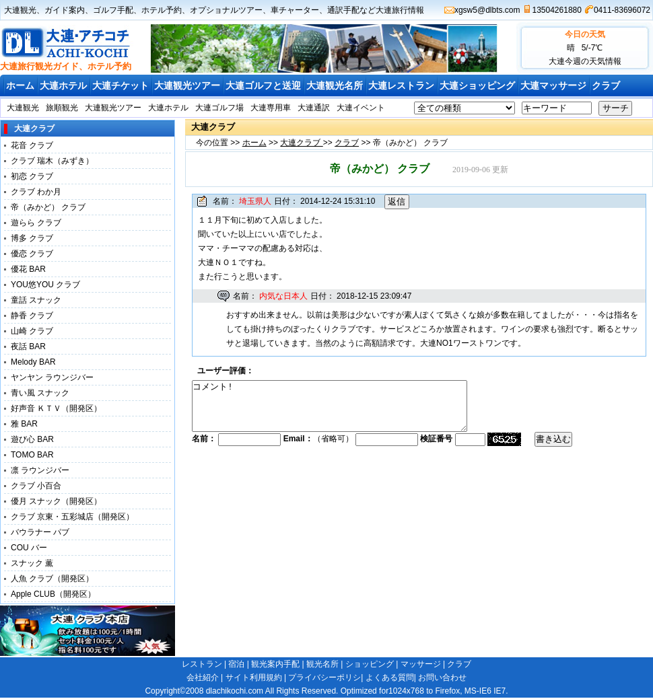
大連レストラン (401, 85)
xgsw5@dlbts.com (487, 10)
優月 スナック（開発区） (56, 501)
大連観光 (20, 10)
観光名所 (322, 664)
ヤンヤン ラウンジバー (52, 377)
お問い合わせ (442, 677)
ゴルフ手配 (113, 10)
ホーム (20, 85)
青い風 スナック (40, 393)
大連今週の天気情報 (585, 61)
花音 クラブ (32, 145)
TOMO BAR (32, 454)
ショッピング (369, 664)
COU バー (29, 547)
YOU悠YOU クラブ (45, 284)
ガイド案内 (64, 10)
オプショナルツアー (226, 10)
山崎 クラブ (32, 331)
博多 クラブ (32, 238)
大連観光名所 (334, 85)
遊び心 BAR (32, 439)
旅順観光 (62, 107)
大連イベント (361, 107)
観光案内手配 (275, 664)
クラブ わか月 (36, 191)
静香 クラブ (32, 315)
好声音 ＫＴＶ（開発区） (56, 408)
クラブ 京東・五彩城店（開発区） (72, 516)
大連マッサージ (553, 85)
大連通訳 (314, 107)
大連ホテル (63, 85)
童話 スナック (36, 300)
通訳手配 (343, 10)
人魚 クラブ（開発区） (52, 578)
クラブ (606, 85)
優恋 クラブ (32, 253)
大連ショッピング (477, 85)
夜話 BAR (28, 346)
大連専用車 (270, 107)
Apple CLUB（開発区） (53, 594)
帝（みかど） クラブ (48, 207)
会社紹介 (202, 677)
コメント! (346, 411)
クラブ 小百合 (36, 485)
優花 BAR (28, 269)
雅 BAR (24, 424)
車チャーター (295, 10)
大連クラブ (301, 142)
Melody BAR (33, 362)
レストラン (202, 664)
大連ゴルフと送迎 (263, 85)
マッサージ (421, 664)
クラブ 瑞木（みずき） (52, 160)
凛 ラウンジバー (40, 470)
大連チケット (120, 85)
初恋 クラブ (32, 176)
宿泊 (236, 664)
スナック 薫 (32, 563)
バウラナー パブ (40, 532)
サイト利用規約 (254, 677)
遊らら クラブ (36, 222)
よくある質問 (390, 677)
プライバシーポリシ (324, 677)
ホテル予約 (161, 10)
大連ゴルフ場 (219, 107)
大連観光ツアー (187, 85)
